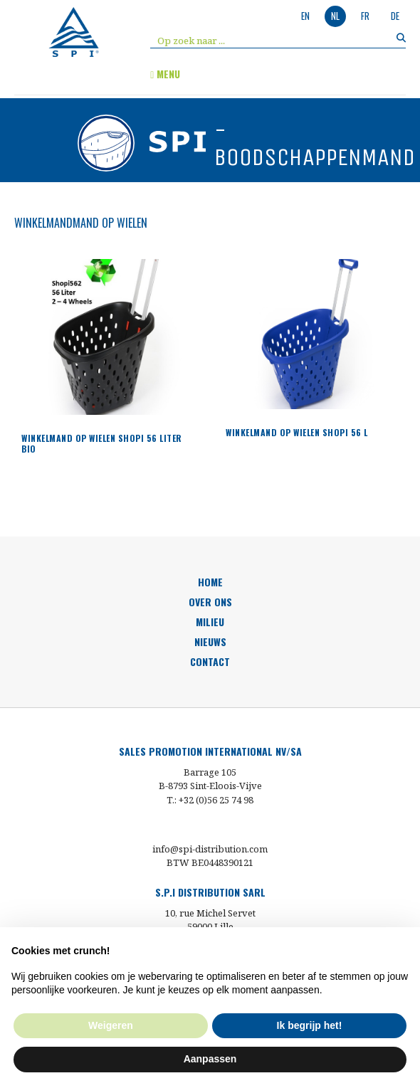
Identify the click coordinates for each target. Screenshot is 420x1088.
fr (365, 16)
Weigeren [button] (110, 1025)
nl (335, 16)
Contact (210, 661)
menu (165, 73)
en (305, 16)
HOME (210, 581)
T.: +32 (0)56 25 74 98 (210, 799)
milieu (210, 621)
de (395, 16)
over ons (210, 601)
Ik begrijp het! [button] (309, 1025)
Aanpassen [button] (210, 1059)
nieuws (210, 641)
